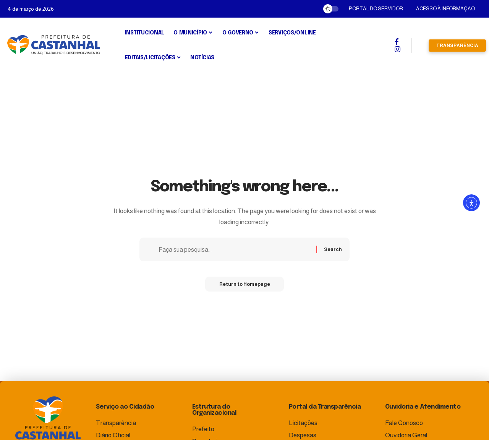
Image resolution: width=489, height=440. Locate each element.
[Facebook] (397, 42)
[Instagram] (397, 49)
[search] (420, 45)
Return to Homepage (244, 285)
